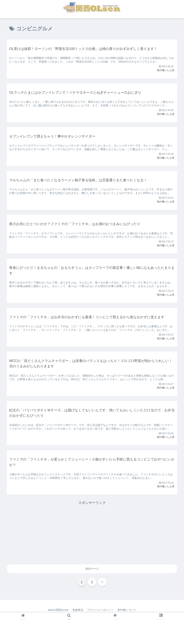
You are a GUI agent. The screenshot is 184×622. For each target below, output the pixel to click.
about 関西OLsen (58, 609)
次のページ (92, 568)
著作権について (127, 609)
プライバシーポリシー (100, 609)
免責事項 (77, 609)
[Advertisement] (92, 533)
